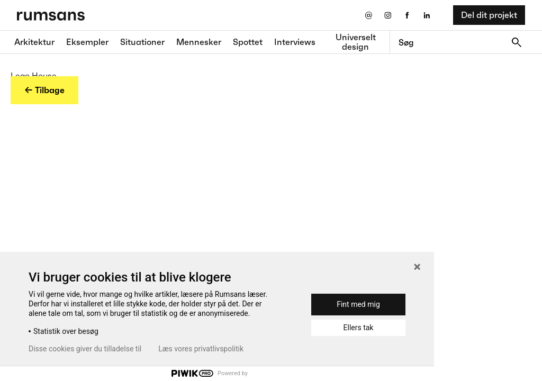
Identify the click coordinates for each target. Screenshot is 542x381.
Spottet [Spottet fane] (248, 42)
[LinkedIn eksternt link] (427, 15)
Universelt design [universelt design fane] (356, 42)
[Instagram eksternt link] (387, 15)
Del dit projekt (489, 15)
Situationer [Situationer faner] (142, 42)
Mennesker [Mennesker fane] (198, 42)
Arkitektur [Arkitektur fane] (34, 42)
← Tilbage (44, 90)
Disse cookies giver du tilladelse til (85, 348)
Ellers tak (359, 327)
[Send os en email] (368, 15)
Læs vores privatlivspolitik (200, 348)
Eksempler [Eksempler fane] (87, 42)
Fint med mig (358, 304)
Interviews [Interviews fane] (294, 42)
